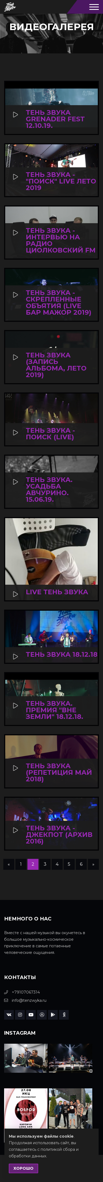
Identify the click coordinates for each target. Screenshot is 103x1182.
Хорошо (23, 1168)
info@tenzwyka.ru (25, 1000)
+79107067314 (22, 992)
